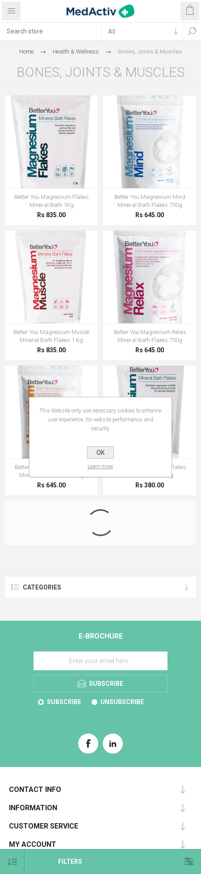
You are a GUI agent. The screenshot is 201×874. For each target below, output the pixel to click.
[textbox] (50, 31)
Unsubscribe (122, 701)
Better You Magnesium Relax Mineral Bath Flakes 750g (150, 336)
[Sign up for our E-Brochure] (101, 660)
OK (100, 452)
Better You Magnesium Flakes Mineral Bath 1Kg (51, 201)
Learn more (100, 466)
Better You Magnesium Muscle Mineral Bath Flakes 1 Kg (51, 336)
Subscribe (64, 701)
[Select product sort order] (12, 861)
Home (26, 51)
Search (192, 31)
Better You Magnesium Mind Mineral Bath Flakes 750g (149, 201)
